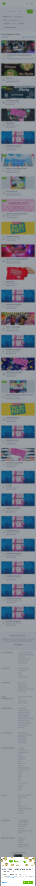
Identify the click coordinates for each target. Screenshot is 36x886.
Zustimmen (27, 882)
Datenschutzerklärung (12, 877)
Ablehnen (4, 882)
